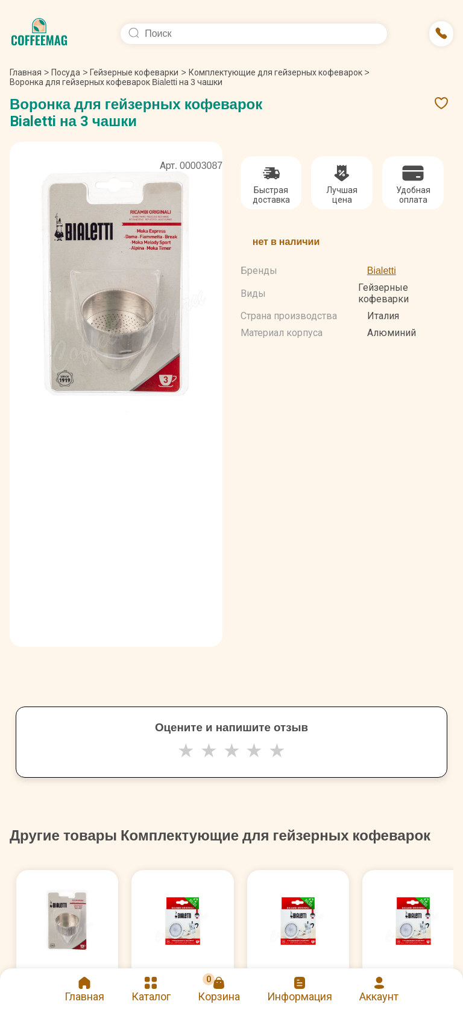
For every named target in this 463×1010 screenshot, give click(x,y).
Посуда (65, 72)
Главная (29, 72)
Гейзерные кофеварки (134, 72)
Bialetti (381, 270)
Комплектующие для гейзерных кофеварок (275, 72)
